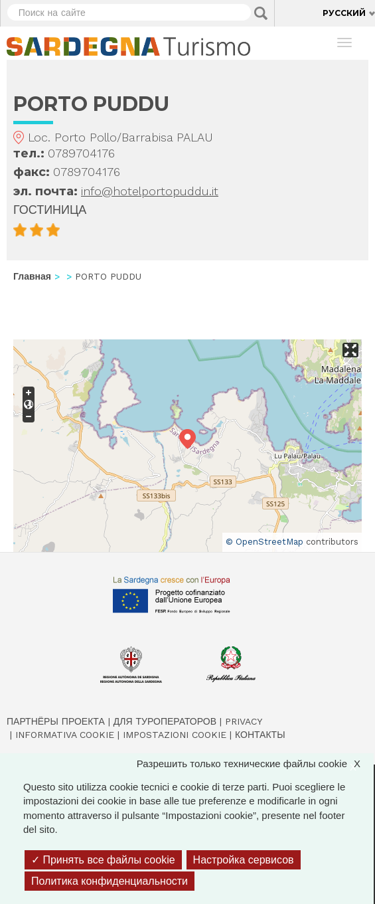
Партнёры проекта (56, 721)
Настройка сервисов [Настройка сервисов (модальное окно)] (243, 859)
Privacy (243, 721)
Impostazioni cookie (174, 734)
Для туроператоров (164, 721)
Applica (260, 13)
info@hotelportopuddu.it (149, 191)
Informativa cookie (64, 734)
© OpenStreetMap (264, 542)
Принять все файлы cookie (103, 859)
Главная (32, 276)
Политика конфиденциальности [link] (109, 881)
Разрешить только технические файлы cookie (255, 763)
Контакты (260, 734)
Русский (344, 13)
